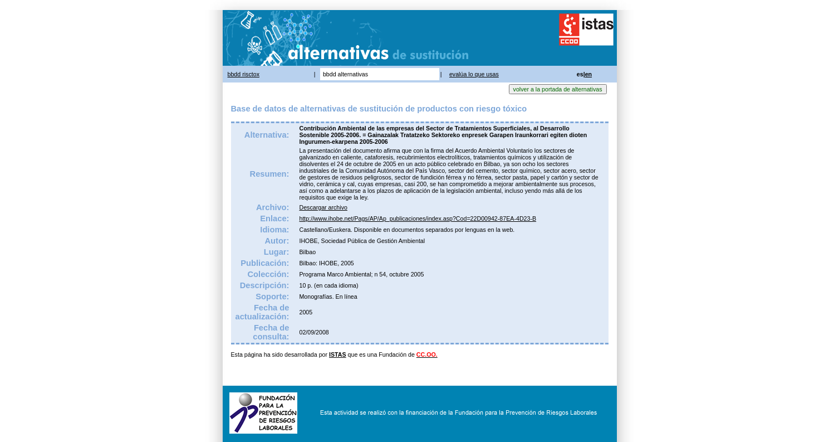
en (588, 74)
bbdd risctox (243, 74)
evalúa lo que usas (474, 74)
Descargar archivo (323, 207)
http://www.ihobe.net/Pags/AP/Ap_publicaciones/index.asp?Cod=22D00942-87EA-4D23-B (417, 218)
